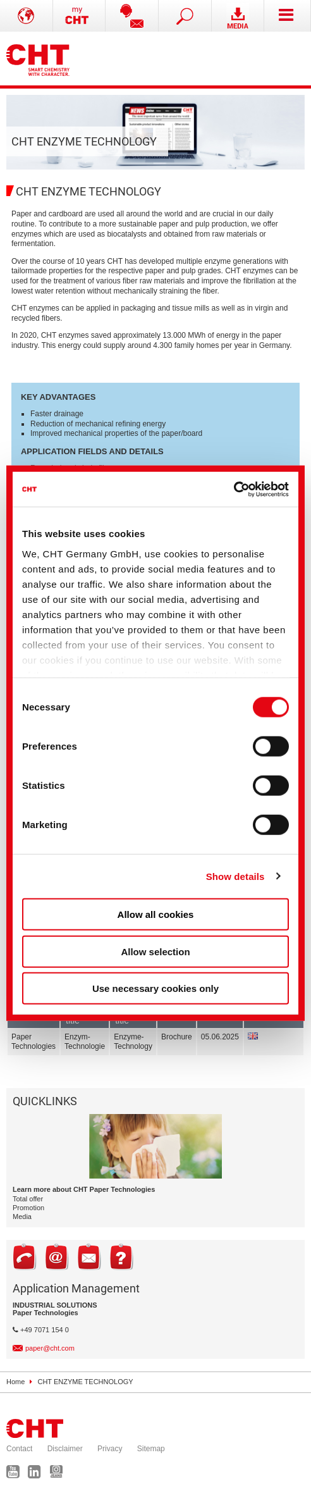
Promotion (28, 1207)
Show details (235, 875)
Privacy (109, 1448)
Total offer (28, 1199)
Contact (19, 1448)
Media (22, 1216)
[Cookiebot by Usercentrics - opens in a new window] (233, 489)
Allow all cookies (156, 914)
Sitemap (151, 1448)
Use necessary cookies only (155, 988)
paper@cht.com (50, 1348)
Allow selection (155, 951)
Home (15, 1381)
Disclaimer (65, 1448)
